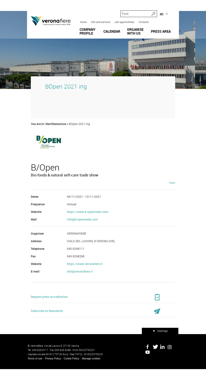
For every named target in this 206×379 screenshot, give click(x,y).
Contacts (143, 18)
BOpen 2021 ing (65, 94)
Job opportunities (124, 18)
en (169, 10)
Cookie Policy (71, 368)
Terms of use (34, 368)
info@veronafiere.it (79, 282)
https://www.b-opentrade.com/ (87, 223)
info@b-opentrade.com (82, 230)
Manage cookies (90, 368)
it (174, 10)
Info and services (100, 18)
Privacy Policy (52, 368)
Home (83, 18)
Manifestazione (55, 132)
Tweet (172, 193)
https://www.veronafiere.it (84, 275)
